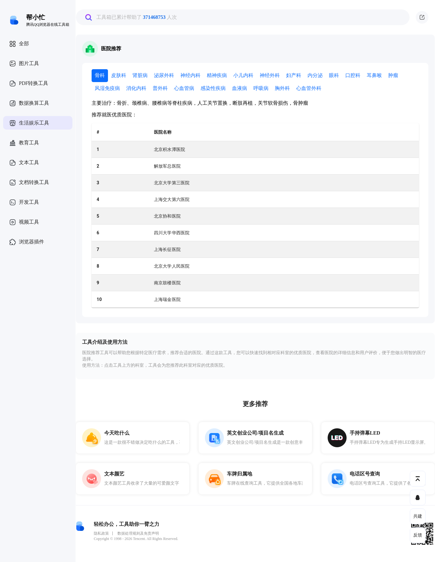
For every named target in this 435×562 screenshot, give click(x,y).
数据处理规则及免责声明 (138, 533)
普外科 (160, 88)
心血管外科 (308, 88)
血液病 (239, 88)
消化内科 (136, 88)
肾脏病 (140, 75)
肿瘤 (393, 75)
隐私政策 (101, 533)
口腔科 (352, 75)
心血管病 (184, 88)
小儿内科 (243, 75)
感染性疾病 (213, 88)
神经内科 (190, 75)
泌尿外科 (164, 75)
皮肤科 (118, 75)
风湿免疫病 (107, 88)
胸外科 (282, 88)
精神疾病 (217, 75)
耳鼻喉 (374, 75)
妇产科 (293, 75)
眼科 (334, 75)
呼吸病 (260, 88)
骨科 (100, 75)
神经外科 (270, 75)
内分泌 (315, 75)
